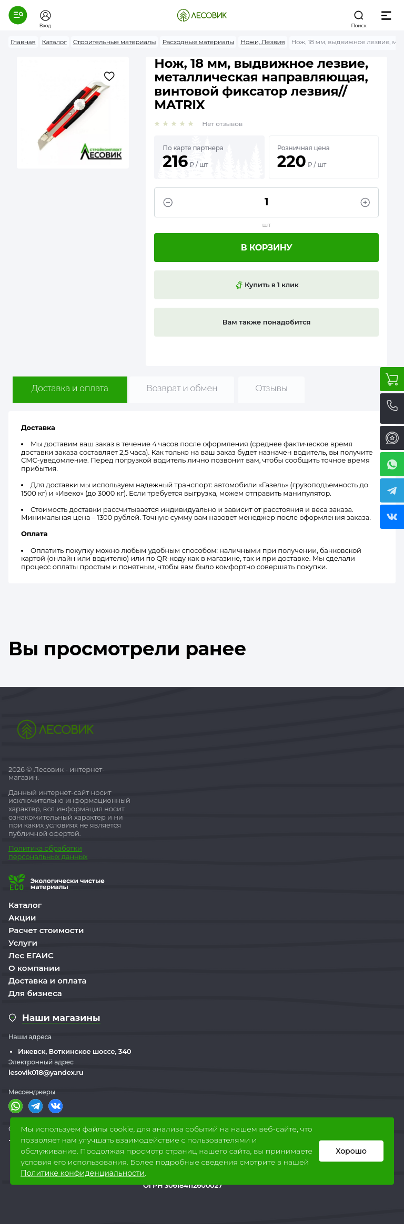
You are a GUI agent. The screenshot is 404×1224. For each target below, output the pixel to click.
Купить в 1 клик (267, 285)
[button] (17, 15)
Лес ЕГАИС (31, 955)
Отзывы (271, 388)
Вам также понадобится (267, 322)
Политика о (28, 848)
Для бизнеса (35, 993)
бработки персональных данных (47, 852)
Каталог (25, 905)
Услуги (22, 943)
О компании (34, 968)
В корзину (266, 248)
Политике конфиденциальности (83, 1173)
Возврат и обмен (182, 388)
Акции (22, 918)
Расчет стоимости (46, 930)
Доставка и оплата (70, 388)
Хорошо (351, 1151)
